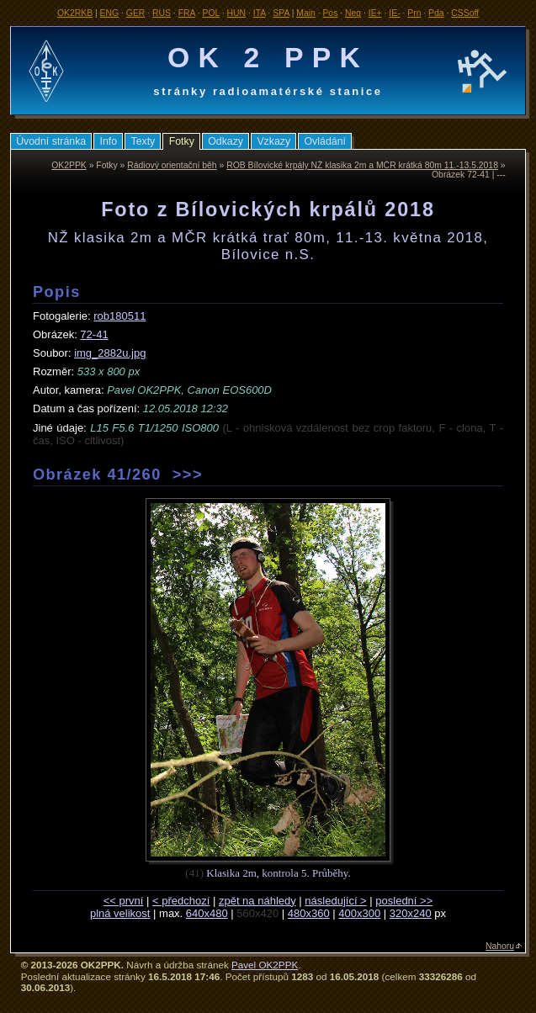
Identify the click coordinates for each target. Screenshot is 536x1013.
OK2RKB (75, 13)
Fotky (181, 141)
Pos (329, 13)
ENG (109, 13)
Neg (353, 13)
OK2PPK (69, 165)
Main (306, 13)
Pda (436, 13)
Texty (142, 141)
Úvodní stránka (51, 141)
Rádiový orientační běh (171, 165)
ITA (259, 13)
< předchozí (181, 900)
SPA (281, 13)
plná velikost (120, 913)
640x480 (207, 913)
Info (109, 141)
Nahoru (500, 946)
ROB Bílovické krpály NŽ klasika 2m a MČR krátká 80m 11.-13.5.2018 (362, 165)
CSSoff (465, 13)
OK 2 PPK (268, 57)
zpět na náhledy (257, 900)
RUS (161, 13)
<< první (123, 900)
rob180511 (119, 316)
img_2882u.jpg (110, 353)
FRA (186, 13)
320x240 (411, 913)
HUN (237, 13)
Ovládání (325, 141)
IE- (394, 13)
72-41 (94, 334)
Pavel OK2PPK (264, 964)
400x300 (359, 913)
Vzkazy (273, 141)
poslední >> (404, 900)
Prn (414, 13)
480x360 (309, 913)
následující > (335, 900)
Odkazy (225, 141)
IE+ (375, 13)
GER (136, 13)
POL (211, 13)
